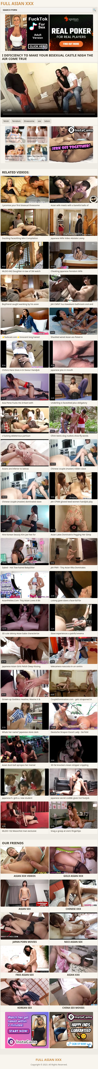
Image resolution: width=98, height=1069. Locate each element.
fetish (6, 121)
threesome (29, 121)
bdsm (47, 121)
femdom (16, 121)
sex (39, 121)
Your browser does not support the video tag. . (49, 90)
